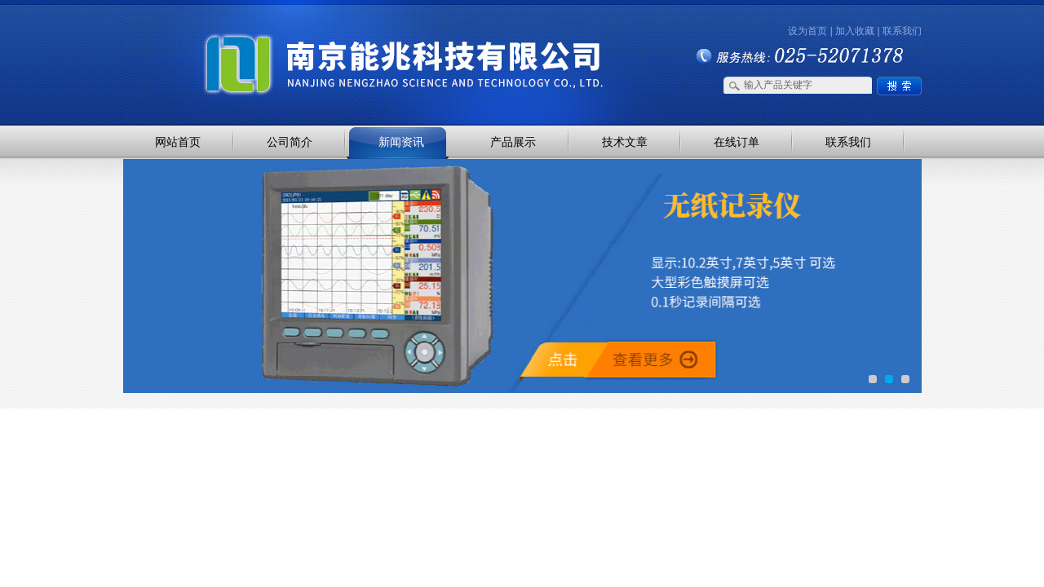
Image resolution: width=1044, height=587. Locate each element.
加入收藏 (854, 31)
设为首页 (807, 31)
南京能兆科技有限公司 (293, 34)
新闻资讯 (401, 141)
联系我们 (902, 31)
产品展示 (513, 141)
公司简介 (289, 141)
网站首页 (178, 141)
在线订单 (736, 141)
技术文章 (625, 141)
